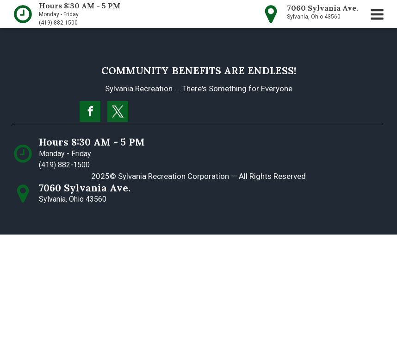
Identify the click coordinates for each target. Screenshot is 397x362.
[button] (377, 14)
